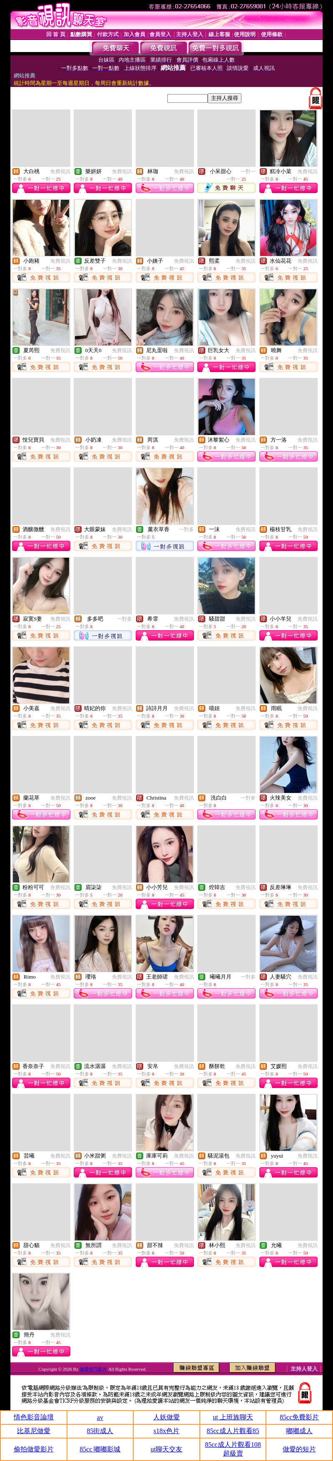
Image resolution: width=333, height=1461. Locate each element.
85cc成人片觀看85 (232, 1430)
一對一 (248, 171)
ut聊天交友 (166, 1449)
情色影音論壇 (34, 1417)
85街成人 (100, 1430)
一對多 (186, 529)
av (100, 1417)
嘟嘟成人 (299, 1430)
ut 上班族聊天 (233, 1417)
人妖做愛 (166, 1417)
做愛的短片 (299, 1449)
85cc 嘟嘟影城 (100, 1449)
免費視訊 (60, 171)
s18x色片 (166, 1430)
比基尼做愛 (33, 1430)
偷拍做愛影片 (34, 1449)
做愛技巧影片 (94, 1369)
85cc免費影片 (299, 1417)
